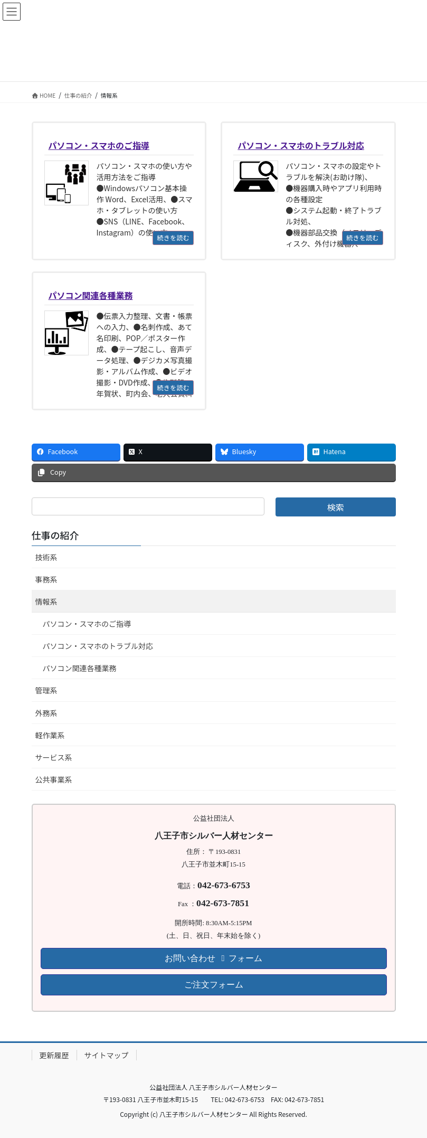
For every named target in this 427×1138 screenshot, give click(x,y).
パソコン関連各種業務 (80, 668)
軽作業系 (50, 735)
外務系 (46, 713)
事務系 (46, 579)
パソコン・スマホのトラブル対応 (98, 646)
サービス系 (53, 757)
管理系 (46, 690)
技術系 (46, 557)
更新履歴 (54, 1055)
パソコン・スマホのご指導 (87, 623)
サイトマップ (106, 1055)
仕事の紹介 (55, 535)
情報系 (46, 601)
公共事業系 (53, 779)
